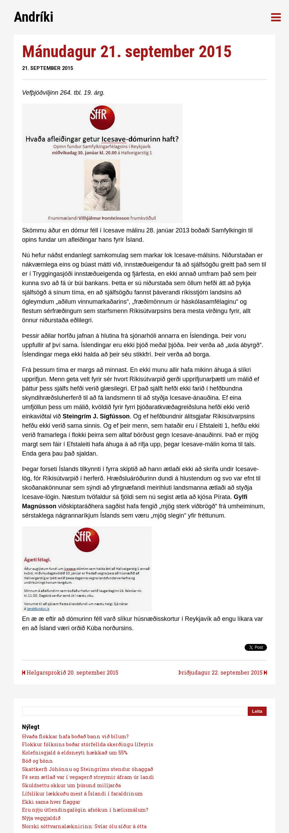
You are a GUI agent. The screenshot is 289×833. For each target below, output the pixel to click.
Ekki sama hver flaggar (51, 802)
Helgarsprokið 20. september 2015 (70, 672)
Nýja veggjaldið (41, 818)
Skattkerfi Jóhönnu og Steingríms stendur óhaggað (87, 769)
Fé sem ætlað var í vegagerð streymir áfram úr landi (88, 777)
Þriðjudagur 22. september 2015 (222, 672)
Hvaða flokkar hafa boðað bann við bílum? (75, 736)
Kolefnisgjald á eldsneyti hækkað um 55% (75, 752)
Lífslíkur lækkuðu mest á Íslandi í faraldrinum (82, 793)
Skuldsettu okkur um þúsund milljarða (71, 785)
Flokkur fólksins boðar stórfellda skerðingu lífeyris (87, 744)
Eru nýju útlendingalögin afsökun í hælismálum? (85, 809)
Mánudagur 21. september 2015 (127, 51)
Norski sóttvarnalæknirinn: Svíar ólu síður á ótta (84, 826)
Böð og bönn (37, 761)
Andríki (33, 17)
